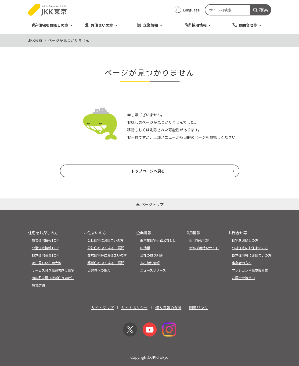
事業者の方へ (242, 262)
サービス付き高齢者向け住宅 (53, 270)
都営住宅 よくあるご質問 (105, 262)
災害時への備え (98, 270)
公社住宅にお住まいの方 (105, 240)
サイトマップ (102, 307)
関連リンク (198, 307)
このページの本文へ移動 (149, 0)
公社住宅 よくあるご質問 (105, 247)
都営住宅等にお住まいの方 (107, 255)
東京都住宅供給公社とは (158, 240)
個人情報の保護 (168, 307)
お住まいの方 (101, 25)
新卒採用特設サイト (204, 247)
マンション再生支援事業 (250, 270)
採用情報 (198, 25)
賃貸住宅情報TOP (45, 240)
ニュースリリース (153, 270)
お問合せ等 (246, 25)
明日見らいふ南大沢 (46, 262)
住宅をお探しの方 (52, 25)
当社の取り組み (151, 255)
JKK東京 (35, 40)
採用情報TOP (199, 240)
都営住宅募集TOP (45, 255)
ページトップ (150, 204)
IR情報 (145, 247)
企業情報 (149, 25)
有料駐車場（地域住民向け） (53, 277)
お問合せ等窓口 (243, 277)
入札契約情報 (150, 262)
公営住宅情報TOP (45, 247)
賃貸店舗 (38, 285)
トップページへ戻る (183, 171)
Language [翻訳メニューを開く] (191, 9)
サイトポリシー (134, 307)
